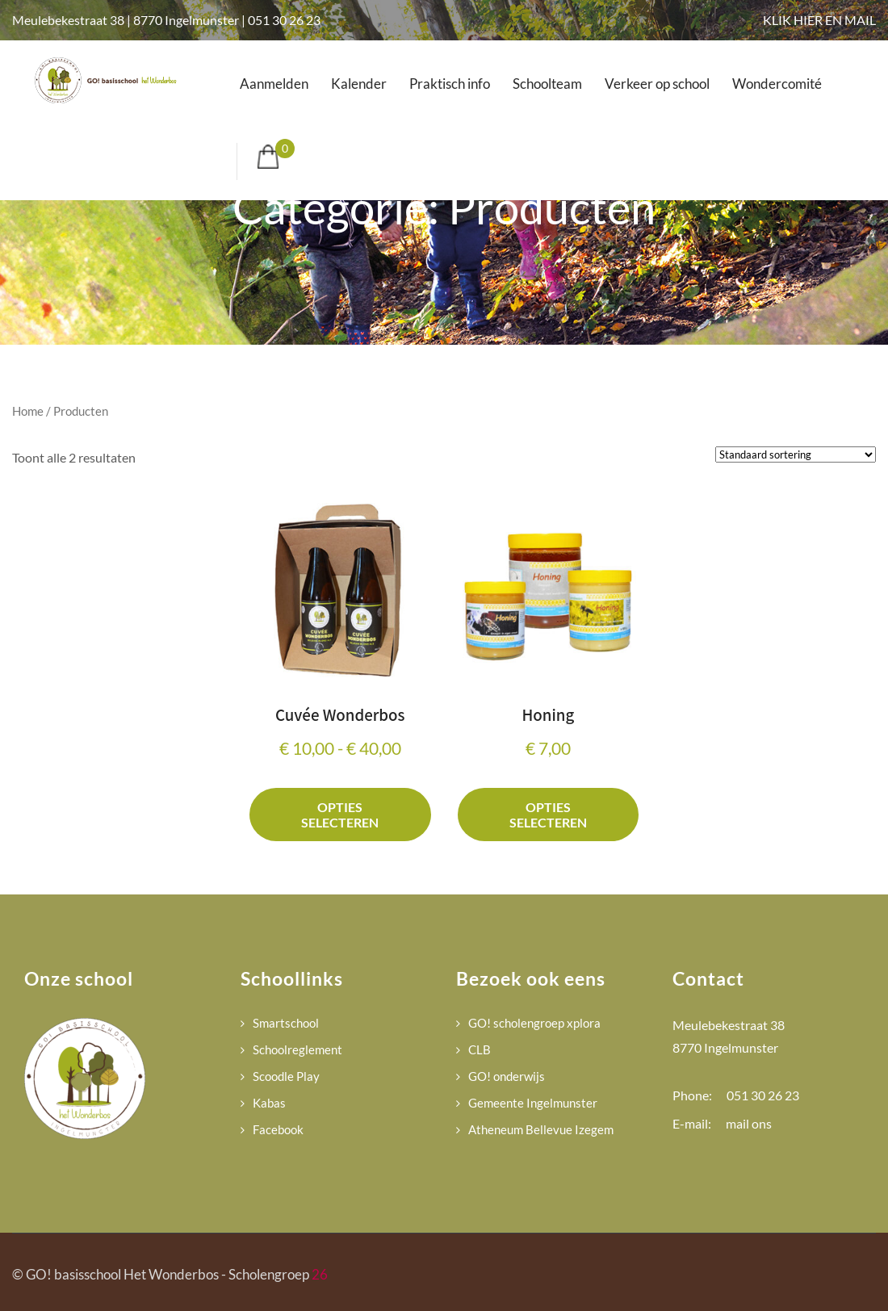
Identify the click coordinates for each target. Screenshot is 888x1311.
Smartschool (286, 1023)
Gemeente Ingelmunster (532, 1102)
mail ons (749, 1123)
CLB (479, 1049)
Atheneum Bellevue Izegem (541, 1129)
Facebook (278, 1129)
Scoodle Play (286, 1076)
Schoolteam (547, 83)
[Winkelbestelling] (795, 454)
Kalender (359, 83)
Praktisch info (449, 83)
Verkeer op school (657, 83)
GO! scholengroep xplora (534, 1023)
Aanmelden (274, 83)
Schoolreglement (297, 1049)
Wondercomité (777, 83)
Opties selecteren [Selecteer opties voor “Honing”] (548, 814)
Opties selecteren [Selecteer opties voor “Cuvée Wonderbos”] (340, 814)
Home (28, 411)
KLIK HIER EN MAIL (819, 19)
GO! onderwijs (506, 1076)
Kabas (269, 1102)
